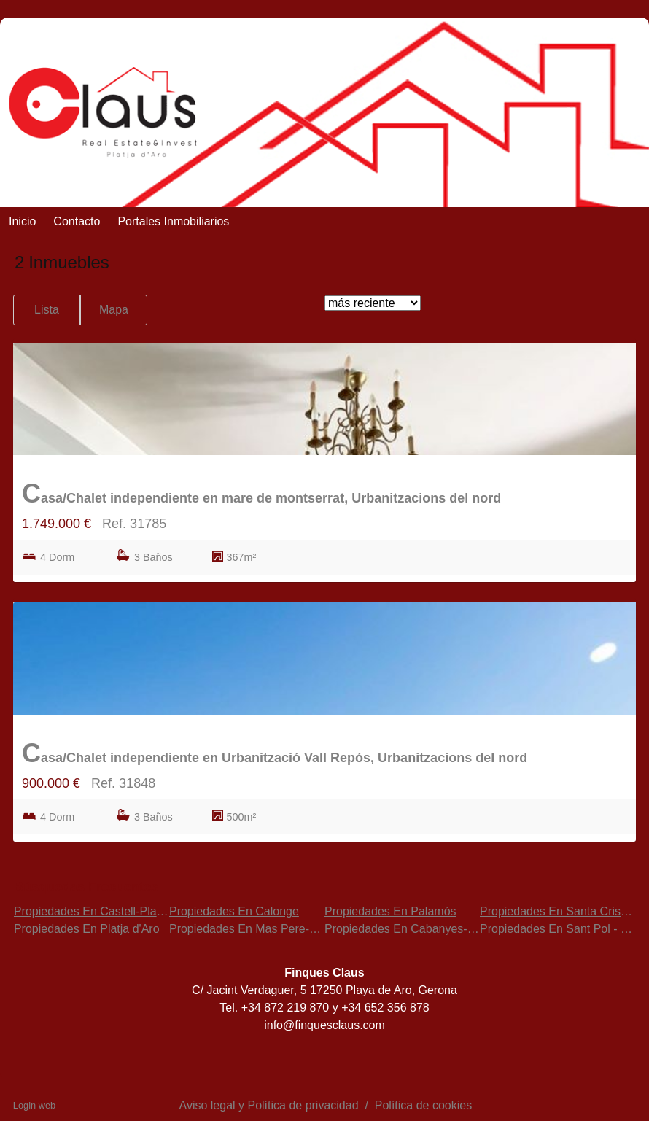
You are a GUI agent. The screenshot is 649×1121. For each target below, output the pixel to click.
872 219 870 (298, 1007)
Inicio (22, 221)
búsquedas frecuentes (86, 887)
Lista (46, 309)
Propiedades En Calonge (234, 911)
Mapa (113, 309)
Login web (34, 1105)
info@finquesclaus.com (324, 1025)
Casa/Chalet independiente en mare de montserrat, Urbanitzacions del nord (261, 493)
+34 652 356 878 (385, 1007)
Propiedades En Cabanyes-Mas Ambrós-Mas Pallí (454, 929)
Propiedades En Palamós (390, 911)
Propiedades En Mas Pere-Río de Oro (267, 929)
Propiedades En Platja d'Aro (87, 929)
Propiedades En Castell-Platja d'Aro (106, 911)
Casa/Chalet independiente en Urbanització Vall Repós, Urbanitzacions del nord (274, 753)
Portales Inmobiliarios (173, 221)
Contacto (76, 221)
